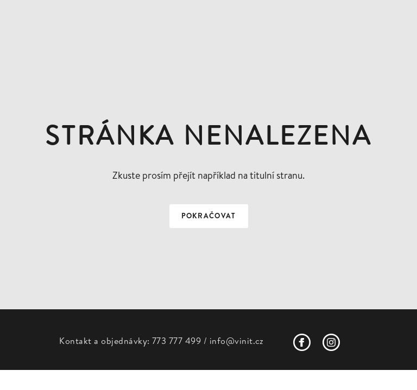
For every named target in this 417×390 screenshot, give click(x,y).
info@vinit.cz (237, 341)
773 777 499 (176, 341)
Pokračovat (208, 216)
